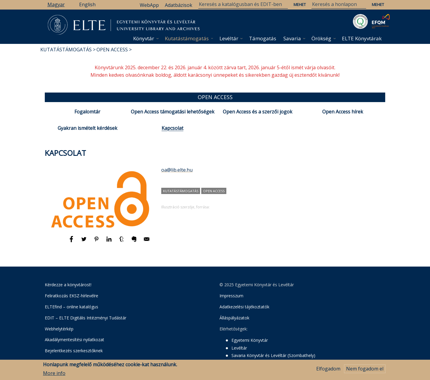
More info (54, 374)
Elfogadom (328, 370)
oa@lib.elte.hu (177, 170)
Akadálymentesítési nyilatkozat (74, 339)
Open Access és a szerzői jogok (257, 111)
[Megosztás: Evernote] (135, 242)
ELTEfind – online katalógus (71, 307)
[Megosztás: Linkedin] (110, 242)
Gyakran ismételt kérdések (87, 128)
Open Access (112, 49)
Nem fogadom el (364, 370)
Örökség (321, 38)
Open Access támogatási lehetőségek (172, 111)
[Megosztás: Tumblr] (122, 242)
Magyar (56, 4)
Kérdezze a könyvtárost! (68, 284)
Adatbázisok (178, 5)
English (87, 4)
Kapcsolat (172, 128)
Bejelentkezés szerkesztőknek (74, 350)
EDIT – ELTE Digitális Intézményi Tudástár (85, 318)
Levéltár (228, 38)
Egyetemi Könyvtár (249, 340)
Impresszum (231, 296)
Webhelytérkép (59, 329)
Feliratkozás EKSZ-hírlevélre (71, 296)
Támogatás (262, 38)
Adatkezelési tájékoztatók (244, 307)
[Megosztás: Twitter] (84, 242)
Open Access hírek (342, 111)
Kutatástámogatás (187, 38)
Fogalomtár (87, 111)
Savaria (292, 38)
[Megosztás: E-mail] (146, 242)
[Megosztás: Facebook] (72, 242)
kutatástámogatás (180, 191)
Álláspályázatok (234, 318)
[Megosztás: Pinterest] (97, 242)
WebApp (149, 5)
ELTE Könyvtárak (362, 38)
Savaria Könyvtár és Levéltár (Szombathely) (273, 355)
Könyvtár (143, 38)
